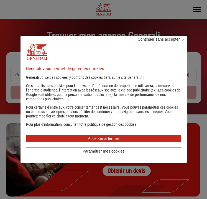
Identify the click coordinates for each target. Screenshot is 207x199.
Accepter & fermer (103, 146)
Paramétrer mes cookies (104, 158)
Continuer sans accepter (159, 46)
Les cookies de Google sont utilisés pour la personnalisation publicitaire (103, 99)
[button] (99, 132)
